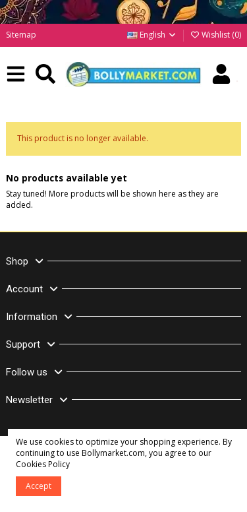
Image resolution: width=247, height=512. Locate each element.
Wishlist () (215, 34)
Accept (38, 486)
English (152, 34)
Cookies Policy (43, 464)
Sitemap (21, 34)
